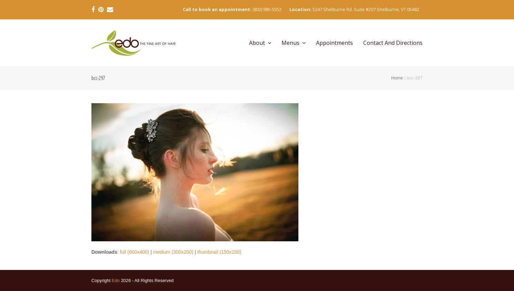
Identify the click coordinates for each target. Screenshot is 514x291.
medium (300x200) (173, 252)
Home (397, 77)
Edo (116, 280)
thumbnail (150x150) (219, 252)
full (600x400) (134, 252)
